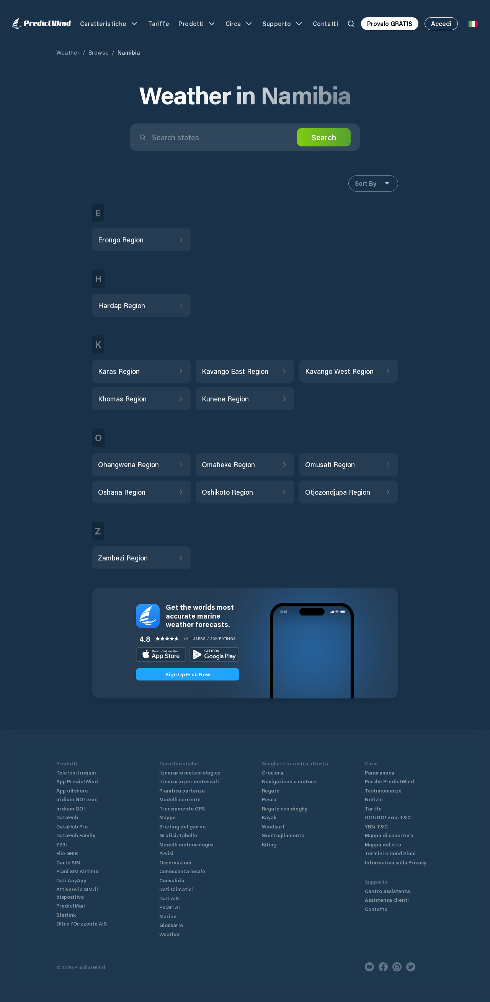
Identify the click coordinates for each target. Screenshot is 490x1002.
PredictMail (70, 905)
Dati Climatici (176, 889)
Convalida (171, 880)
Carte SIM (68, 862)
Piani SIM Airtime (77, 871)
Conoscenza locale (182, 871)
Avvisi (166, 853)
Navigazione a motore (289, 781)
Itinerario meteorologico (189, 772)
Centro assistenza (387, 891)
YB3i (61, 844)
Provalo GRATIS (389, 23)
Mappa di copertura (389, 835)
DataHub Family (75, 835)
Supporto (283, 23)
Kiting (269, 844)
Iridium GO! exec (76, 799)
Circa (239, 23)
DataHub (67, 817)
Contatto (376, 909)
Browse (98, 52)
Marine (167, 916)
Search (324, 137)
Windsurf (273, 826)
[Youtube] (369, 966)
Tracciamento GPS (182, 808)
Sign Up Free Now (187, 674)
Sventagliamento (283, 835)
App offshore (72, 790)
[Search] (351, 24)
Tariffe (159, 23)
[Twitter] (410, 966)
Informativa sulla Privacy (395, 862)
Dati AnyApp (71, 880)
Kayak (269, 817)
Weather (68, 52)
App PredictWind (77, 781)
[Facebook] (383, 966)
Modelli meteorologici (186, 844)
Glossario (171, 925)
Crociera (272, 772)
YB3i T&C (376, 826)
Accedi (441, 23)
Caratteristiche (109, 23)
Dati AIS (169, 898)
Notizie (374, 799)
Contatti (325, 23)
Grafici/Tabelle (178, 835)
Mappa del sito (383, 844)
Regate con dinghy (284, 808)
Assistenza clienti (387, 899)
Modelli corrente (180, 799)
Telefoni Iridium (76, 772)
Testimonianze (383, 790)
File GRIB (67, 853)
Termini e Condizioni (390, 853)
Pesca (269, 799)
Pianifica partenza (182, 790)
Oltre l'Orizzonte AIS (81, 923)
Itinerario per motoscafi (189, 781)
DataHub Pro (72, 826)
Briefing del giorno (182, 826)
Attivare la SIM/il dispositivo (77, 893)
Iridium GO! (70, 808)
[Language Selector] (473, 24)
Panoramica (379, 772)
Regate (270, 790)
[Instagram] (397, 966)
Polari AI (169, 907)
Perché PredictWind (389, 781)
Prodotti (197, 23)
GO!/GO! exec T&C (388, 817)
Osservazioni (175, 862)
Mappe (167, 817)
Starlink (66, 914)
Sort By (373, 183)
